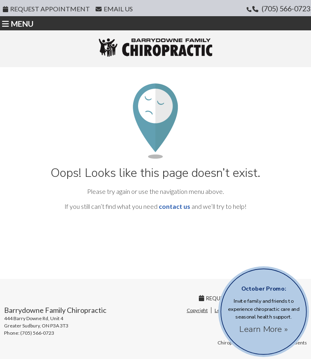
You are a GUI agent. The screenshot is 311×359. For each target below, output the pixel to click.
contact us (174, 206)
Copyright (197, 310)
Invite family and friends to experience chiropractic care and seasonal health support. (263, 308)
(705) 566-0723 (286, 8)
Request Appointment (46, 9)
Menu (18, 23)
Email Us (114, 9)
